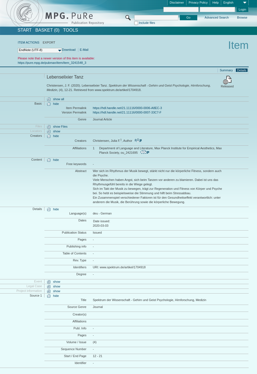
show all (58, 99)
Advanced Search (217, 17)
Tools (70, 30)
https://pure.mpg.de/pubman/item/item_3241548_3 (52, 62)
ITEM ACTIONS (28, 42)
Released (227, 86)
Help (215, 2)
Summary (226, 70)
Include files (147, 22)
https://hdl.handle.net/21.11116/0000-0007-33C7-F (127, 112)
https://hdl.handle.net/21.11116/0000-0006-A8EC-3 (127, 108)
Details (241, 70)
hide (56, 103)
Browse (242, 17)
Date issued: (101, 221)
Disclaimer (177, 2)
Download (69, 49)
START (25, 30)
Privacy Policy (198, 2)
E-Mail (84, 49)
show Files (60, 126)
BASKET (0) (47, 30)
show (56, 131)
